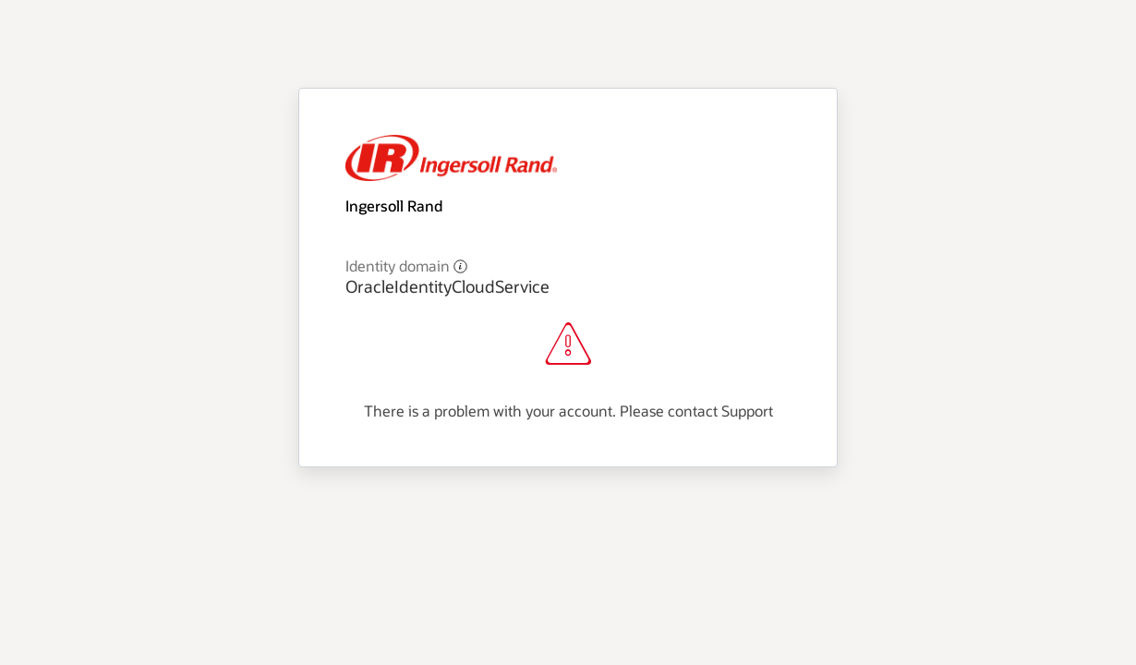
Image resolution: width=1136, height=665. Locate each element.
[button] (460, 265)
